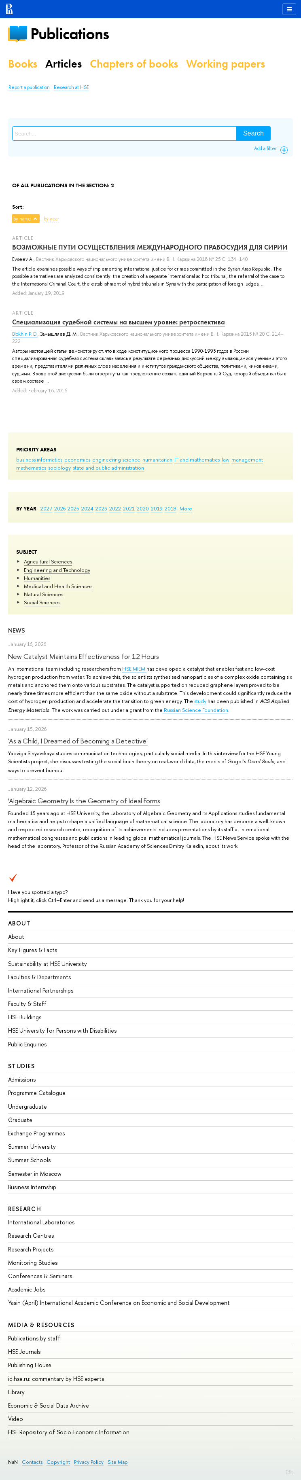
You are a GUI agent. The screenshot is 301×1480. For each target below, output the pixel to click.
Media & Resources (41, 1325)
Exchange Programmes (36, 1133)
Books (22, 64)
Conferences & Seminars (40, 1276)
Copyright (58, 1462)
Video (15, 1419)
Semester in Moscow (34, 1173)
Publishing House (29, 1365)
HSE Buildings (24, 1017)
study (200, 701)
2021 (129, 508)
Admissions (22, 1079)
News (16, 630)
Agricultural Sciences (48, 561)
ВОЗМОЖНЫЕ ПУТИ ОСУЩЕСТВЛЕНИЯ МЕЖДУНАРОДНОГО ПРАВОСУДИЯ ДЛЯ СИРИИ (150, 247)
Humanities (37, 578)
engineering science (116, 459)
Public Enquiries (27, 1044)
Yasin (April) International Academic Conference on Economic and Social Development (119, 1302)
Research (24, 1209)
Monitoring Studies (32, 1262)
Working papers (225, 64)
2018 (170, 508)
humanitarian (157, 459)
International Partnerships (40, 990)
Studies (21, 1066)
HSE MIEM (134, 668)
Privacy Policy (89, 1462)
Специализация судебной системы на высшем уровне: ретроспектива (118, 322)
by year (51, 219)
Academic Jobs (26, 1289)
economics (77, 459)
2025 (73, 508)
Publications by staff (34, 1338)
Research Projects (30, 1249)
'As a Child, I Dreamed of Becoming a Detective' (78, 740)
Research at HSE (71, 87)
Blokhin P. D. (25, 334)
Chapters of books (134, 64)
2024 (87, 508)
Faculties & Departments (39, 977)
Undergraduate (27, 1106)
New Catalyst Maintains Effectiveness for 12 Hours (83, 656)
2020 (143, 508)
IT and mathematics (197, 459)
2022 (115, 508)
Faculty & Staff (27, 1004)
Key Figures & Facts (32, 950)
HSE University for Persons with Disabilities (62, 1030)
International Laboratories (41, 1222)
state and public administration (108, 467)
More (186, 508)
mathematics (31, 467)
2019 (157, 508)
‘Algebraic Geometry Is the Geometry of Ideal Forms (84, 800)
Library (16, 1392)
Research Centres (31, 1235)
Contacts (32, 1462)
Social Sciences (42, 602)
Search (253, 133)
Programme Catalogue (37, 1093)
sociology (59, 467)
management (247, 459)
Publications (69, 33)
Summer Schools (29, 1160)
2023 (101, 508)
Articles (63, 64)
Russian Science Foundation (195, 710)
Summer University (32, 1146)
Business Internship (32, 1187)
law (225, 459)
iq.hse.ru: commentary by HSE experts (56, 1379)
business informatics (39, 459)
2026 (60, 508)
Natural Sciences (43, 594)
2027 (46, 508)
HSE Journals (24, 1351)
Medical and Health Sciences (58, 586)
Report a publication (29, 87)
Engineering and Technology (57, 570)
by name (22, 219)
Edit (289, 1472)
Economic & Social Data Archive (48, 1405)
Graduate (20, 1120)
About (19, 923)
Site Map (118, 1462)
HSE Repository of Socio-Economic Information (68, 1432)
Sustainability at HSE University (47, 964)
